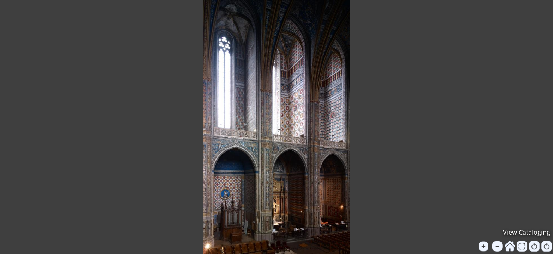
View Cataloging (526, 232)
